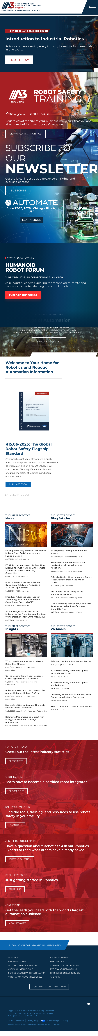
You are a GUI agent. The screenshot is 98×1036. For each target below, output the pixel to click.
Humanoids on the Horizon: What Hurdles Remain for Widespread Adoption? (68, 565)
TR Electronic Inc (22, 591)
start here (15, 889)
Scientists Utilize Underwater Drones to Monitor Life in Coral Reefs (25, 706)
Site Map (65, 1020)
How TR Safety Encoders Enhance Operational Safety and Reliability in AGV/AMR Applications (23, 585)
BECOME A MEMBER (60, 957)
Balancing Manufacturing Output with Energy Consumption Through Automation (24, 719)
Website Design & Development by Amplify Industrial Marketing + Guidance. (34, 1024)
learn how (15, 825)
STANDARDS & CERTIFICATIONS (65, 965)
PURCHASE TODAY (18, 484)
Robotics (13, 957)
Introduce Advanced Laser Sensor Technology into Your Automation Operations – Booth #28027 (22, 599)
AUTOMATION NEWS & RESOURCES (25, 977)
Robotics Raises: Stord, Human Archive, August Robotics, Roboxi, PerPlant (25, 691)
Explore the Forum (23, 295)
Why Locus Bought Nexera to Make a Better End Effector (24, 662)
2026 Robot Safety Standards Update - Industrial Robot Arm (70, 672)
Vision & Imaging (17, 961)
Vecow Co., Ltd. (22, 620)
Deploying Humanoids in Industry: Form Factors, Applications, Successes (71, 695)
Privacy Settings (50, 1020)
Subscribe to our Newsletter (49, 987)
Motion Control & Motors (22, 965)
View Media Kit (17, 923)
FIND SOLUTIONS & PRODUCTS (65, 973)
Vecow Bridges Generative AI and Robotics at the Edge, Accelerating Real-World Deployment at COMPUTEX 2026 (25, 614)
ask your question (20, 859)
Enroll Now (19, 60)
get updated (16, 761)
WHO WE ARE (57, 961)
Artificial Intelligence (20, 969)
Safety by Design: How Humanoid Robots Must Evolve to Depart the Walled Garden (71, 580)
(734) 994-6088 (16, 1016)
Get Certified (16, 791)
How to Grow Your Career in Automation (71, 706)
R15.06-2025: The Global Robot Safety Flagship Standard (29, 449)
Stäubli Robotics (22, 559)
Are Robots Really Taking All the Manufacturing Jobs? (67, 593)
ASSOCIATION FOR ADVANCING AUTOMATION (36, 945)
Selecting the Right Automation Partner (71, 661)
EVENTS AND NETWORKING (63, 969)
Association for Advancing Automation (31, 711)
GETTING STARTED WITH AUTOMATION (26, 973)
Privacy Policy (32, 1020)
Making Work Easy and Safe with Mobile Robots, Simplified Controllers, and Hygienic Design (25, 553)
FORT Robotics (21, 576)
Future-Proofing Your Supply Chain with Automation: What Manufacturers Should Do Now (71, 606)
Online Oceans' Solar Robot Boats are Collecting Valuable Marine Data (24, 677)
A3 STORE (55, 977)
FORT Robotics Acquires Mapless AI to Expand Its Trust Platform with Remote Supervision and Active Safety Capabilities (25, 569)
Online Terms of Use (16, 1020)
